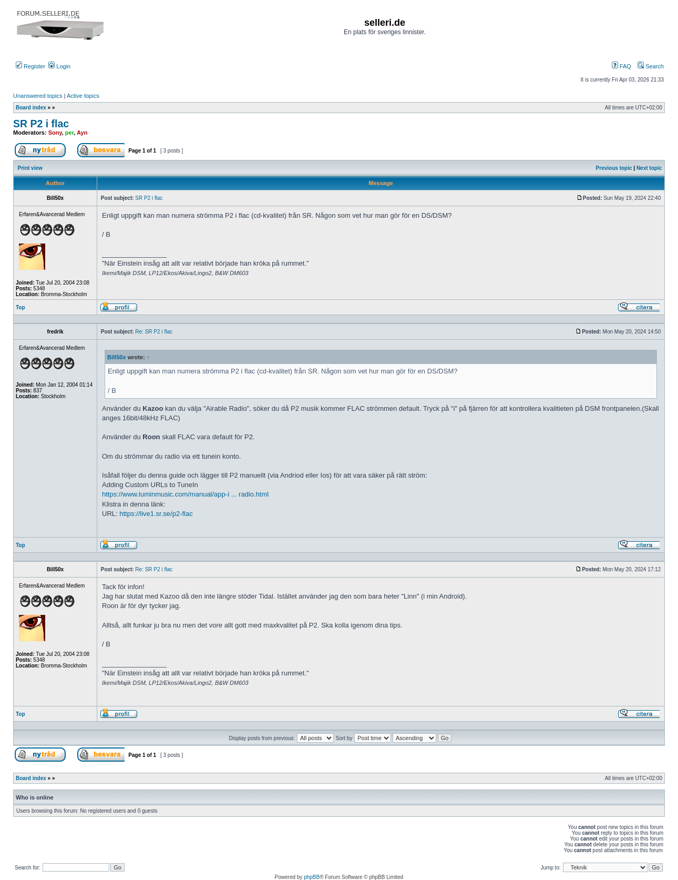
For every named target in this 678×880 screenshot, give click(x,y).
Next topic (649, 168)
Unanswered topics (38, 96)
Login (59, 66)
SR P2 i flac (41, 123)
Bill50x (116, 357)
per (69, 132)
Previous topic (614, 168)
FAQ (621, 66)
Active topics (83, 96)
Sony (55, 132)
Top (20, 307)
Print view (30, 168)
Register (30, 66)
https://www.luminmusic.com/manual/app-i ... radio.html (185, 494)
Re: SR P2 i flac (153, 332)
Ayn (82, 132)
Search (651, 66)
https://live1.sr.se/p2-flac (155, 514)
